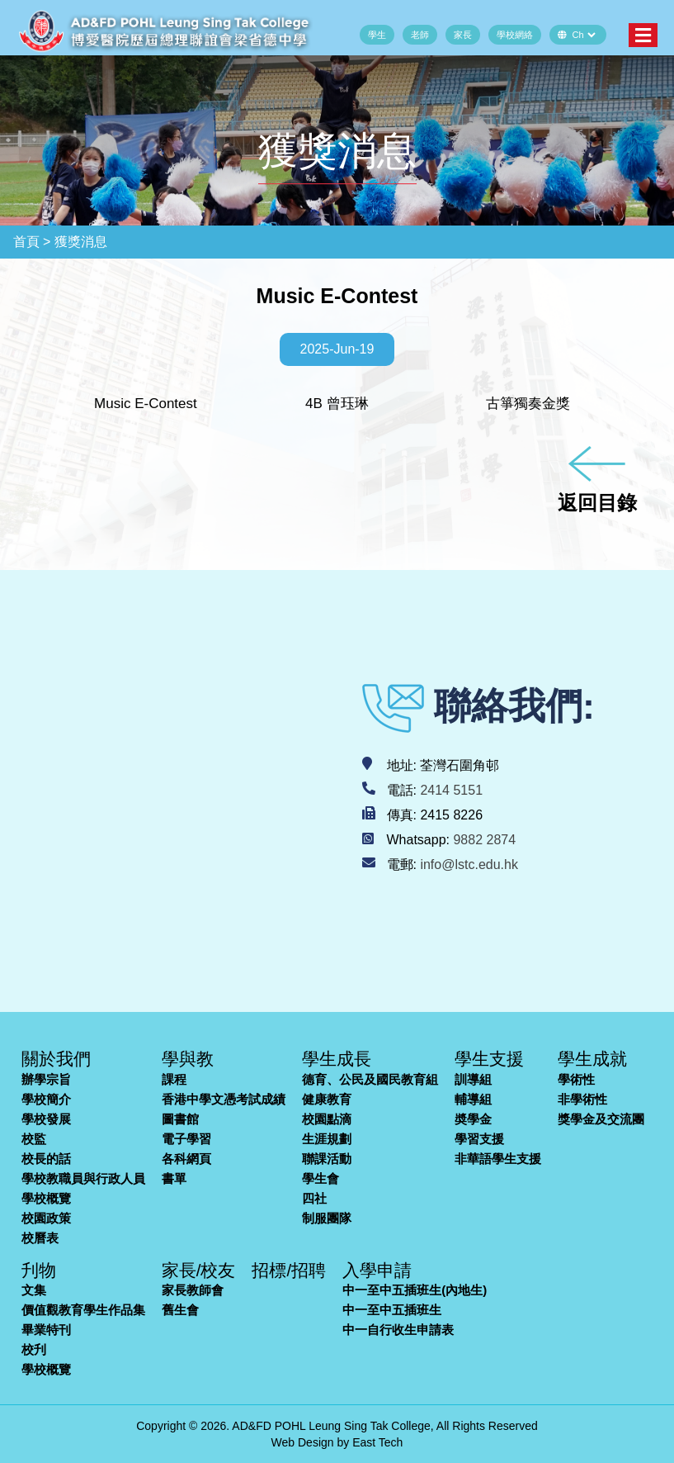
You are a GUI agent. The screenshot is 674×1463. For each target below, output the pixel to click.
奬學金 (473, 1119)
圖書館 (180, 1119)
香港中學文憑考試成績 (223, 1099)
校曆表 (40, 1238)
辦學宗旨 (46, 1079)
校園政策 (46, 1218)
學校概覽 (46, 1198)
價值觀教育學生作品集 (83, 1310)
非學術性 (582, 1099)
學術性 (576, 1079)
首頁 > (32, 242)
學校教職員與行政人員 (83, 1178)
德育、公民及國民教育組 (370, 1079)
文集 (33, 1290)
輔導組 (473, 1099)
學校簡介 (46, 1099)
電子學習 (186, 1139)
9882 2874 (484, 840)
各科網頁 (186, 1159)
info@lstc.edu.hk (469, 864)
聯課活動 (326, 1159)
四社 (314, 1198)
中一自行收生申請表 (398, 1330)
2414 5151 (451, 790)
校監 (33, 1139)
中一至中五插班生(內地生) (414, 1290)
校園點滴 (326, 1119)
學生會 (320, 1178)
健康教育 (326, 1099)
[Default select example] (583, 34)
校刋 (33, 1349)
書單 (174, 1178)
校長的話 (46, 1159)
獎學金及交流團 (601, 1119)
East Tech (377, 1442)
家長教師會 (193, 1290)
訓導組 (473, 1079)
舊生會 (180, 1310)
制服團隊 (326, 1218)
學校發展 (46, 1119)
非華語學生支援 (498, 1159)
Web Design (302, 1442)
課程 (174, 1079)
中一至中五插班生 (391, 1310)
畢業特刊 (46, 1330)
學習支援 (479, 1139)
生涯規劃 (326, 1139)
